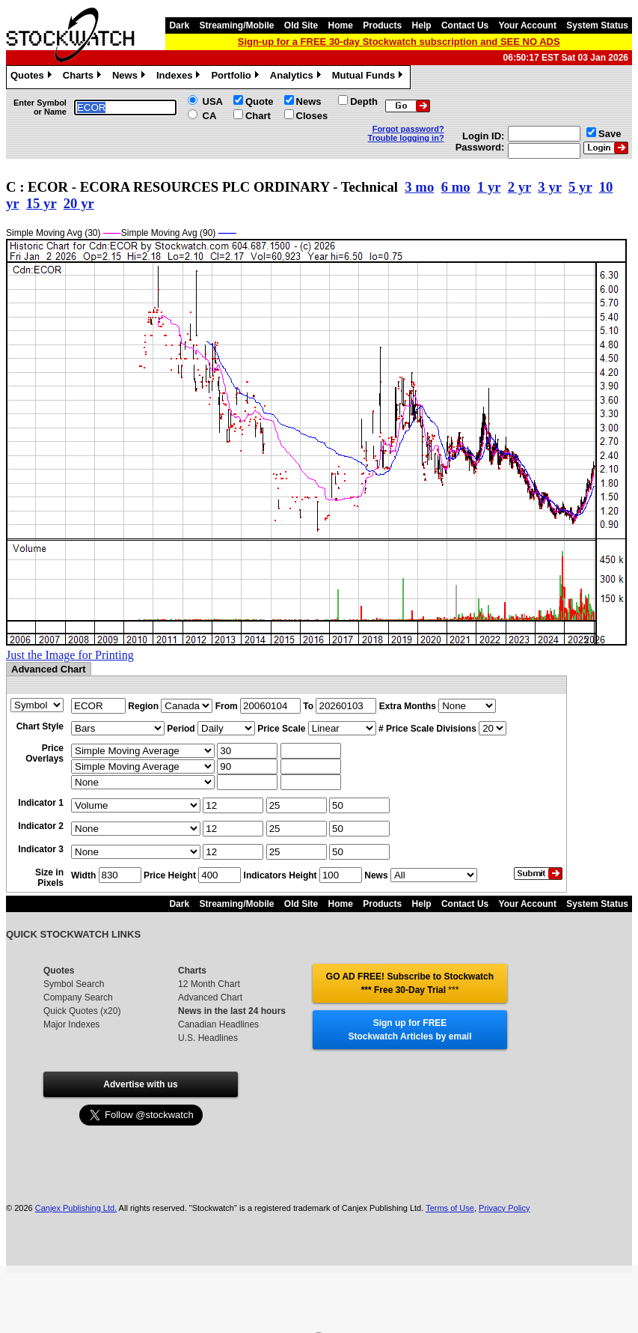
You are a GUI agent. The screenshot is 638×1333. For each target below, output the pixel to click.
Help (422, 25)
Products (382, 25)
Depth (364, 101)
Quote (259, 101)
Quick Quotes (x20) (81, 1011)
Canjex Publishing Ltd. (76, 1207)
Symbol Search (73, 984)
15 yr (41, 203)
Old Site (301, 25)
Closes (312, 115)
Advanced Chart (210, 997)
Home (340, 25)
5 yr (580, 187)
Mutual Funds (369, 77)
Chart (258, 115)
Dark (179, 25)
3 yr (549, 187)
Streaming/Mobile (236, 25)
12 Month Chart (209, 984)
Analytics (297, 77)
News (130, 77)
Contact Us (464, 25)
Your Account (527, 25)
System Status (597, 25)
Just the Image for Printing (70, 655)
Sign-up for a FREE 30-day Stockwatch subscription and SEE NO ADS (399, 41)
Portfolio (236, 77)
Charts (84, 77)
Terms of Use (450, 1207)
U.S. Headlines (208, 1038)
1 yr (488, 187)
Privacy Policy (504, 1207)
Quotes (32, 77)
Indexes (179, 77)
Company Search (78, 997)
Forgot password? (408, 128)
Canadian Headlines (218, 1024)
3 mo (419, 187)
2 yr (519, 187)
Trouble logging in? (406, 137)
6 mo (455, 187)
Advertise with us (140, 1084)
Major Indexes (71, 1024)
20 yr (79, 203)
